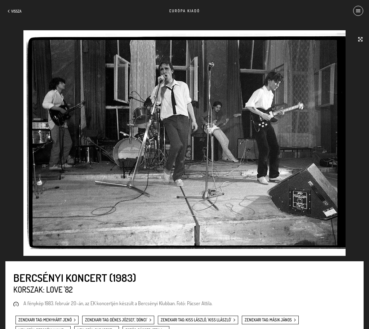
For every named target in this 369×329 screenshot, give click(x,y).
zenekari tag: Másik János (268, 320)
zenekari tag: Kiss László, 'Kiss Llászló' (196, 320)
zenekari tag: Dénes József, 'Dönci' (116, 320)
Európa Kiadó (184, 11)
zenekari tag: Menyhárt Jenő (45, 320)
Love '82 (59, 289)
